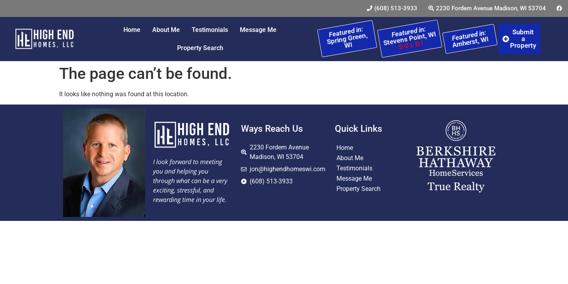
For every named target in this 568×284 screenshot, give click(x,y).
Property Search (200, 48)
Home (131, 30)
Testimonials (210, 30)
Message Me (258, 30)
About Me (166, 30)
